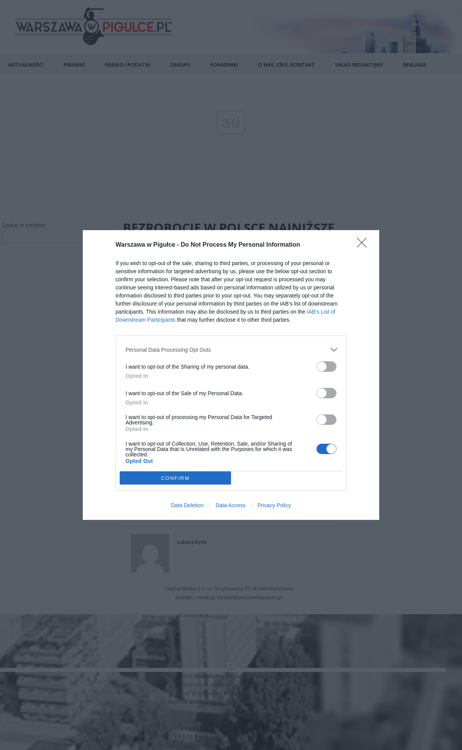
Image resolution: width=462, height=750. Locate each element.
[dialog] (231, 375)
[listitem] (231, 350)
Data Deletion (187, 505)
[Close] (364, 245)
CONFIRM (175, 478)
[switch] (326, 366)
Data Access (231, 505)
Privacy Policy (274, 505)
